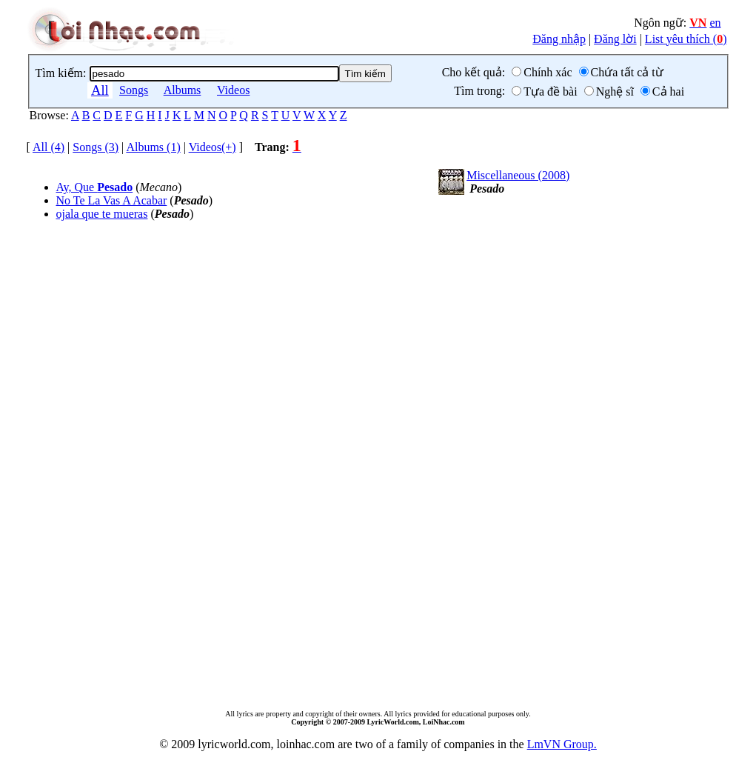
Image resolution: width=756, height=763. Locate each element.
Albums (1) (153, 147)
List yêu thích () (686, 39)
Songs (133, 90)
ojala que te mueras (102, 213)
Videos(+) (212, 147)
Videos (233, 90)
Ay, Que (94, 187)
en (714, 22)
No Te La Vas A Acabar (111, 200)
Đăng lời (615, 39)
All (100, 90)
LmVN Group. (562, 744)
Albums (182, 90)
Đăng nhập (559, 39)
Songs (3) (95, 147)
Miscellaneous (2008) (517, 175)
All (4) (48, 147)
